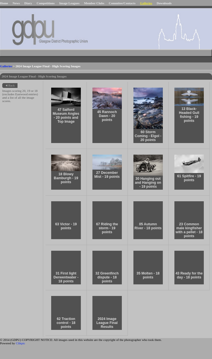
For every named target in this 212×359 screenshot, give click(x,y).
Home (4, 3)
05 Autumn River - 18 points (148, 226)
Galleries (146, 3)
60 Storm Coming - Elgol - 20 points (148, 136)
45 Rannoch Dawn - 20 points (107, 116)
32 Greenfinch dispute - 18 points (107, 277)
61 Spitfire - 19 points (189, 178)
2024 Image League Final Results (107, 323)
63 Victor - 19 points (66, 226)
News (16, 3)
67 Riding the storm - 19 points (107, 228)
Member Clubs (94, 3)
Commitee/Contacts (122, 3)
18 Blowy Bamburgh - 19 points (66, 178)
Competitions (45, 3)
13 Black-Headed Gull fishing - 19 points (189, 115)
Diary (28, 3)
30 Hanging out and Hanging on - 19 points (148, 183)
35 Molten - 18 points (148, 275)
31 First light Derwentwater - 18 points (65, 277)
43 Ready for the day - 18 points (189, 275)
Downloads (164, 3)
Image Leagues (69, 3)
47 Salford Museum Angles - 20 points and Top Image (66, 116)
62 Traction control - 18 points (66, 323)
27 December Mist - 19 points (107, 175)
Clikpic (20, 343)
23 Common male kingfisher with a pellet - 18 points (189, 230)
